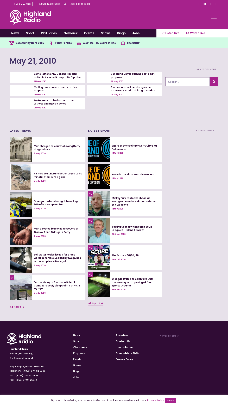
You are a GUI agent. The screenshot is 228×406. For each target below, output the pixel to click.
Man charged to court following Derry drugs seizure (57, 147)
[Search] (214, 81)
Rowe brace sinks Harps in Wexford (133, 174)
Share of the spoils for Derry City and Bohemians (134, 147)
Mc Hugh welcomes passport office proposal (55, 89)
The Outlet (134, 43)
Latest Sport (99, 130)
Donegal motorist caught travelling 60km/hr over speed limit (56, 202)
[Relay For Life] (51, 43)
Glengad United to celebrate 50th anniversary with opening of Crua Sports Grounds (133, 282)
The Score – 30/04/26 (125, 255)
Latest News (20, 130)
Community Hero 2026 (29, 43)
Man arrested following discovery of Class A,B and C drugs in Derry (56, 230)
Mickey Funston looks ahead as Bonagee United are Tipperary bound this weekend (134, 201)
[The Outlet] (123, 43)
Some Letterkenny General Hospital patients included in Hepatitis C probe (57, 75)
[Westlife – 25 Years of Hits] (79, 43)
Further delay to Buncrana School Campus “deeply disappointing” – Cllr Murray (57, 285)
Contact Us (123, 341)
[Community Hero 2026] (12, 43)
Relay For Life (63, 43)
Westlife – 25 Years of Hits (99, 43)
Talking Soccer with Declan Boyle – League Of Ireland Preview (133, 228)
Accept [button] (170, 400)
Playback (71, 33)
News (15, 33)
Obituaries (49, 33)
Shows (106, 33)
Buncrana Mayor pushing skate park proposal (133, 75)
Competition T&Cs (127, 353)
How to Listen (124, 347)
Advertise (122, 335)
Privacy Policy (124, 359)
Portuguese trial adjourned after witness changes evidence (54, 102)
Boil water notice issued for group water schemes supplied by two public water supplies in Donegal (57, 258)
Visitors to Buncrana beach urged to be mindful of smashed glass (58, 175)
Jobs (136, 33)
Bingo (121, 33)
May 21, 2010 (33, 61)
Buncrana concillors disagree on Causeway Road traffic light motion (133, 89)
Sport (30, 33)
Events (89, 33)
